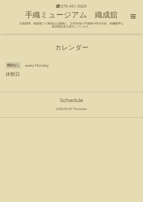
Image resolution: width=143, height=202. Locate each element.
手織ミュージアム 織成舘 (71, 15)
